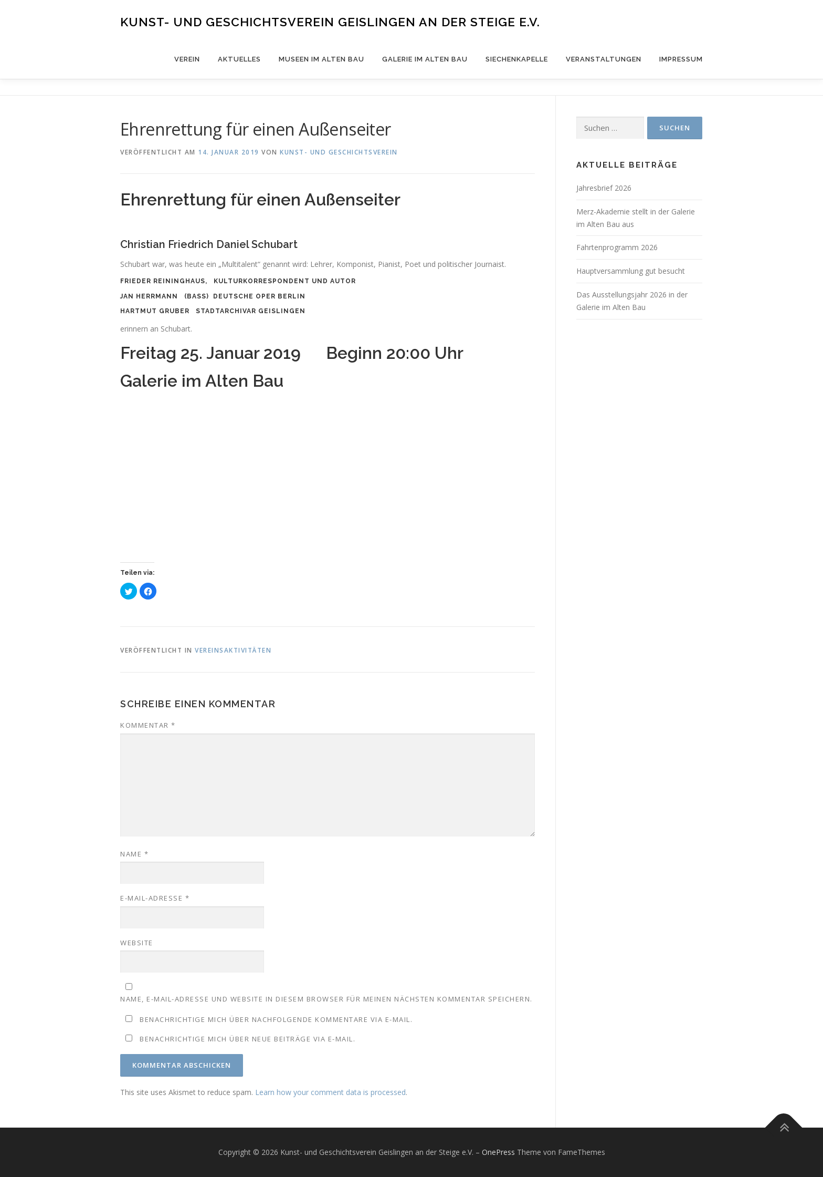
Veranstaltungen (603, 59)
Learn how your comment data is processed (330, 1092)
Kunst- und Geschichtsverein (339, 152)
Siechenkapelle (517, 59)
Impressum (681, 59)
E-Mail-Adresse (154, 898)
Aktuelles (239, 59)
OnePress (498, 1152)
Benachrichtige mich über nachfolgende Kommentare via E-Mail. (276, 1019)
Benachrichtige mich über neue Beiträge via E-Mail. (247, 1039)
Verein (187, 59)
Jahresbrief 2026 (603, 188)
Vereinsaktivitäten (233, 650)
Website (136, 942)
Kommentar (148, 725)
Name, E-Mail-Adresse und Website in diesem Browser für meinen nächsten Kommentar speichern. (326, 999)
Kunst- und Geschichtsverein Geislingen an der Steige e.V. (330, 21)
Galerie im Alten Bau (425, 59)
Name (134, 854)
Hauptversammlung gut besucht (630, 271)
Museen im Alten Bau (321, 59)
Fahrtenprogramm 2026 (617, 247)
